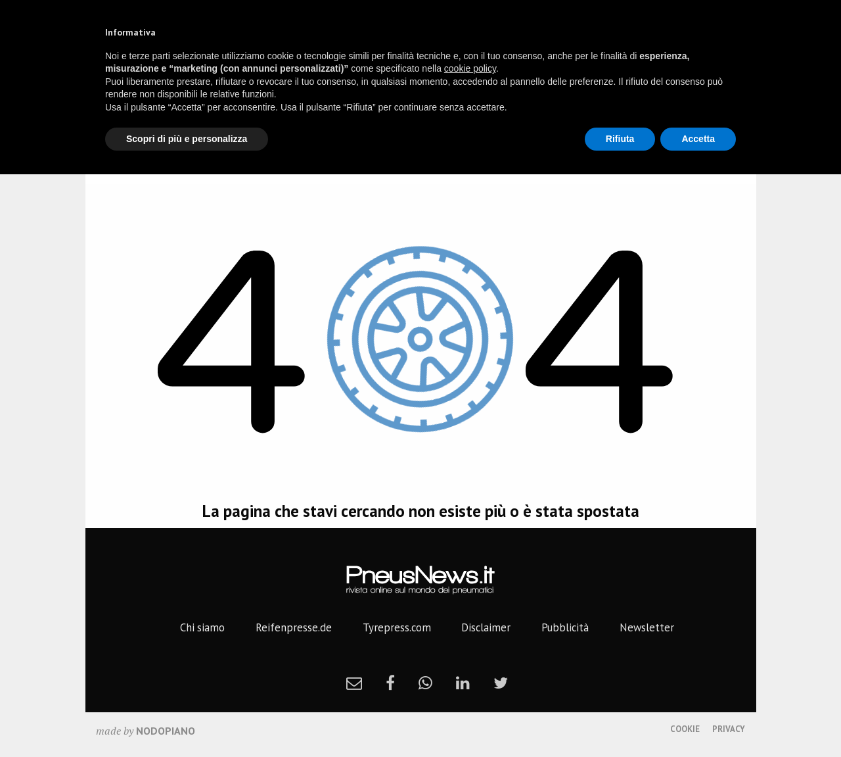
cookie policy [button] (470, 68)
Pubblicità (565, 627)
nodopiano (165, 730)
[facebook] (390, 682)
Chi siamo (202, 627)
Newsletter (647, 627)
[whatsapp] (425, 682)
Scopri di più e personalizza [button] (186, 139)
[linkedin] (463, 682)
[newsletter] (354, 682)
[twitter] (500, 682)
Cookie (685, 729)
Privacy (728, 729)
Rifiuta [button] (620, 139)
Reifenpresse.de (294, 627)
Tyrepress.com (397, 627)
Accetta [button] (698, 139)
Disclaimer (486, 627)
